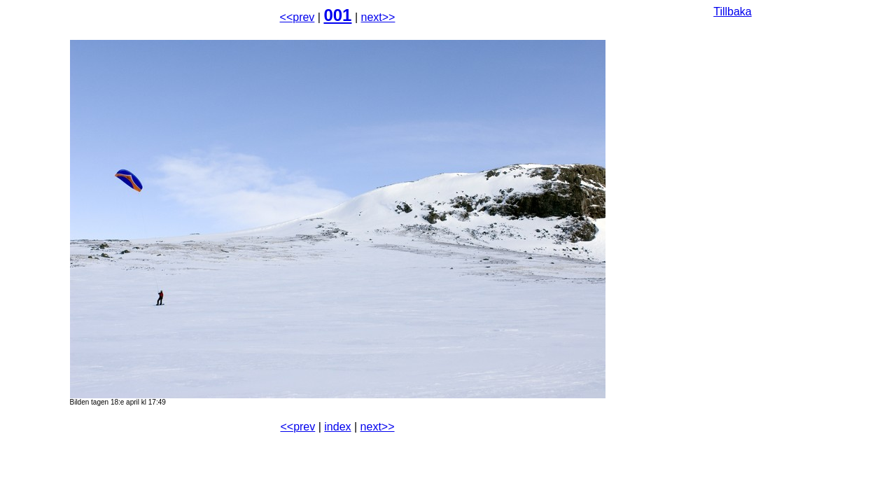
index (337, 427)
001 (337, 15)
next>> (378, 17)
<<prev (297, 17)
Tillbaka (732, 12)
